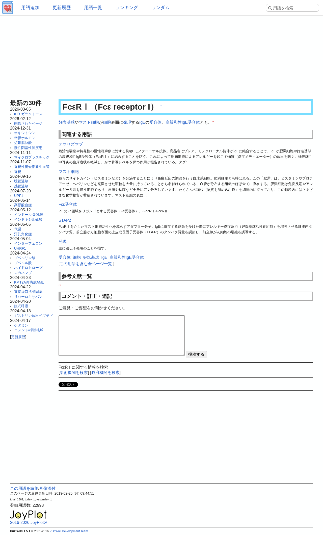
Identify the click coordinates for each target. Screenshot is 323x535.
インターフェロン (28, 243)
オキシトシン (24, 133)
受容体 (155, 122)
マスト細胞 (89, 122)
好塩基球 (67, 122)
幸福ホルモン (24, 138)
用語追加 (30, 7)
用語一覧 (93, 7)
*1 (213, 121)
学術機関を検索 (74, 372)
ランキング (126, 7)
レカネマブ (23, 273)
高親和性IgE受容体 (183, 122)
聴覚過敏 (21, 181)
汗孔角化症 (23, 234)
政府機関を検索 (105, 372)
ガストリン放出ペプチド (33, 316)
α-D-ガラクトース (28, 114)
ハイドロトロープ (28, 268)
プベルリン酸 (24, 258)
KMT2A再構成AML (29, 282)
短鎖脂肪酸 (23, 143)
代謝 (17, 229)
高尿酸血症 (23, 205)
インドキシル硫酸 (28, 219)
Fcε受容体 (68, 204)
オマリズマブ (71, 144)
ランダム (160, 7)
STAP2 (65, 220)
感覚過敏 (21, 186)
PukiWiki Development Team (68, 531)
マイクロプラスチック (31, 157)
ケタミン (21, 325)
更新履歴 (61, 7)
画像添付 (47, 488)
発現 (127, 122)
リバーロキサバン (28, 297)
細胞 (107, 122)
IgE (142, 122)
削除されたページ (28, 123)
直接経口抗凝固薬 (28, 292)
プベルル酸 (23, 263)
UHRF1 (20, 248)
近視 (17, 172)
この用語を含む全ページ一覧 (86, 264)
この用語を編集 (24, 488)
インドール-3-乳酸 (28, 215)
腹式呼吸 (21, 306)
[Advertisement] (161, 55)
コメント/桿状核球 (28, 330)
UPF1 (18, 196)
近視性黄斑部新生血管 (31, 167)
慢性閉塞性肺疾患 (28, 148)
